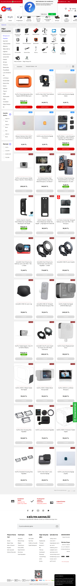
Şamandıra (6, 67)
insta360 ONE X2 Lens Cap (24, 304)
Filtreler (5, 59)
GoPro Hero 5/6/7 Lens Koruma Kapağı (45, 472)
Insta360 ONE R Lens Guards (66, 262)
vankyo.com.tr (53, 538)
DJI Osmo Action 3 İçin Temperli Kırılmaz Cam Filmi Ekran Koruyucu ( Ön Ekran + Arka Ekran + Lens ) (45, 179)
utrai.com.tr (52, 540)
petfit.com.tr (53, 561)
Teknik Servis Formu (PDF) (21, 546)
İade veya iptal (10, 550)
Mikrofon (5, 46)
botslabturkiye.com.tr (54, 556)
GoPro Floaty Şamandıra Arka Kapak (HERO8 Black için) (24, 95)
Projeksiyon (19, 18)
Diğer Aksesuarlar (6, 30)
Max (5, 131)
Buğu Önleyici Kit (6, 106)
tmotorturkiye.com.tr (54, 554)
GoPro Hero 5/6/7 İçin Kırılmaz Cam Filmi (45, 95)
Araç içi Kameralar (29, 17)
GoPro (5, 147)
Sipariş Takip (10, 543)
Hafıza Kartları (6, 43)
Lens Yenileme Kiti (7, 74)
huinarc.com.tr (53, 559)
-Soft (31, 584)
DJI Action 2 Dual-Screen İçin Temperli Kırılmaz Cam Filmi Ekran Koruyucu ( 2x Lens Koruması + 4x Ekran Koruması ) (66, 179)
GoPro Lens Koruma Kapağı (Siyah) (66, 472)
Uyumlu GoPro (7, 114)
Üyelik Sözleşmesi (33, 545)
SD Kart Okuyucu (5, 63)
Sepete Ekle (23, 107)
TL (72, 9)
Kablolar (5, 88)
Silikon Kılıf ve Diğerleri (6, 50)
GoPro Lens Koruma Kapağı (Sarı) (66, 95)
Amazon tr (41, 545)
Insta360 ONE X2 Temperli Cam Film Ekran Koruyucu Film (45, 305)
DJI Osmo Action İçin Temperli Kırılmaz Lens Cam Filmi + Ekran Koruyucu (66, 221)
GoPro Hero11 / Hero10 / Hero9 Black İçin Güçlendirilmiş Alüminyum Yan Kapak (24, 221)
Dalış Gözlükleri (5, 100)
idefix (40, 559)
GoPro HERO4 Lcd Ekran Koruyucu (65, 388)
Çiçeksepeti (42, 552)
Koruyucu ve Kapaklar (6, 37)
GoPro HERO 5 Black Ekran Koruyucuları (45, 388)
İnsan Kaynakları (21, 554)
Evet (52, 14)
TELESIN (6, 157)
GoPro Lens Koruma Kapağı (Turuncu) (45, 137)
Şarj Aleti (5, 41)
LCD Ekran (6, 78)
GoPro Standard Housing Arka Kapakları (24, 472)
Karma (4, 86)
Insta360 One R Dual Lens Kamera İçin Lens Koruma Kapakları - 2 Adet (45, 263)
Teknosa (41, 550)
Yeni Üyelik (31, 538)
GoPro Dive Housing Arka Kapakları (23, 430)
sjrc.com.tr (52, 545)
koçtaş (40, 561)
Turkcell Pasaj (42, 556)
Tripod (5, 91)
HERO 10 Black (6, 120)
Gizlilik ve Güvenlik (33, 543)
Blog (69, 1)
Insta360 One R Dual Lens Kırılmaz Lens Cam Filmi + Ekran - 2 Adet (24, 263)
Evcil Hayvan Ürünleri (48, 17)
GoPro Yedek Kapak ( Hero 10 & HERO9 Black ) (24, 346)
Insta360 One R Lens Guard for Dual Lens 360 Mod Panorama (44, 347)
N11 (40, 547)
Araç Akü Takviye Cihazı (38, 18)
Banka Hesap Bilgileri (21, 542)
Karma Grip (6, 83)
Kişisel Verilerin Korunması (21, 551)
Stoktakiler (18, 66)
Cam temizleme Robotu (66, 18)
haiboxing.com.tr (54, 547)
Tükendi (23, 191)
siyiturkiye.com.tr (54, 552)
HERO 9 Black (6, 126)
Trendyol (41, 543)
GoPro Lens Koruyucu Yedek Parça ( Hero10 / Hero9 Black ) (24, 179)
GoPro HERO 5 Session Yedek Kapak (66, 430)
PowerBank (6, 70)
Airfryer (57, 18)
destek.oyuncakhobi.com (60, 1)
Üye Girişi (31, 540)
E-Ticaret (34, 584)
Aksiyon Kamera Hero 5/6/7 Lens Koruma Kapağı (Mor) (23, 137)
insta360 (6, 150)
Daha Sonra (44, 14)
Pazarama (41, 554)
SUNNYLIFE (7, 154)
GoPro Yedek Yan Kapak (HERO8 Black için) (66, 305)
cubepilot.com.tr (53, 550)
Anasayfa (20, 538)
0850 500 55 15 (16, 1)
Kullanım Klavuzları (11, 552)
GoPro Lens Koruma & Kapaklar (45, 430)
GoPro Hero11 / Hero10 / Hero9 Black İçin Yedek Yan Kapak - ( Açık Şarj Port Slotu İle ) (45, 221)
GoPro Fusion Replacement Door (66, 346)
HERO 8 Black (6, 135)
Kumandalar (6, 80)
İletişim (8, 540)
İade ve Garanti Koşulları (10, 546)
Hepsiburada (42, 540)
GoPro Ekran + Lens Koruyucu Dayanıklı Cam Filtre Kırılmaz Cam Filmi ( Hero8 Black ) (66, 137)
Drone (10, 18)
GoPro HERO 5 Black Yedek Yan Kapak (23, 388)
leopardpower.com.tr (54, 543)
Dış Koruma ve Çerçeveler (6, 55)
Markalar (7, 144)
